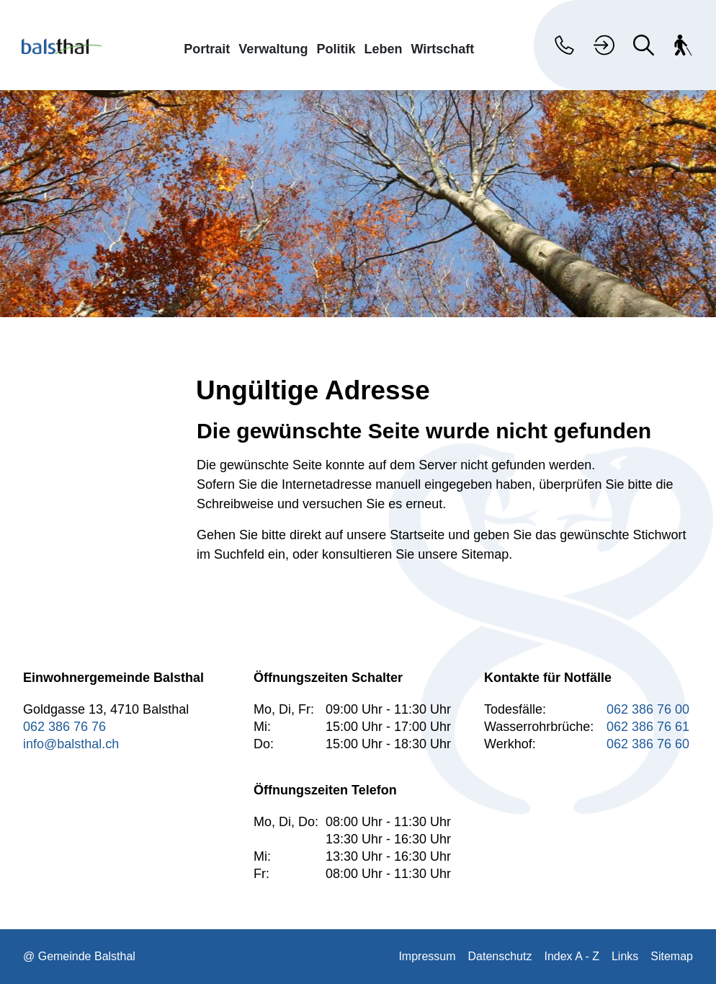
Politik (335, 49)
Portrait (207, 49)
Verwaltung (273, 49)
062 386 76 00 (648, 709)
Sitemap (671, 956)
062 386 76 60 (648, 744)
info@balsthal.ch (71, 744)
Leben (383, 49)
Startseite (417, 535)
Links (625, 956)
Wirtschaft (442, 49)
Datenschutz (500, 956)
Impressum (426, 956)
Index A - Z (571, 956)
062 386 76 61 (648, 726)
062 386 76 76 (64, 726)
